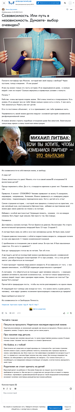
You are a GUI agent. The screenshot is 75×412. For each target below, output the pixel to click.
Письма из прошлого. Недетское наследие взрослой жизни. (35, 324)
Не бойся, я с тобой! (15, 344)
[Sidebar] (4, 3)
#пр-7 (36, 305)
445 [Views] (12, 313)
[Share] (2, 313)
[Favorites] (67, 9)
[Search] (65, 3)
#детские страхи (16, 305)
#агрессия (5, 305)
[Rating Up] (64, 313)
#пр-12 (31, 305)
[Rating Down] (71, 313)
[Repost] (6, 313)
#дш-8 (25, 305)
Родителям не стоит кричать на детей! (24, 366)
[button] (71, 9)
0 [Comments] (18, 313)
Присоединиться (55, 408)
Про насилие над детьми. (17, 334)
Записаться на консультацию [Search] (48, 3)
